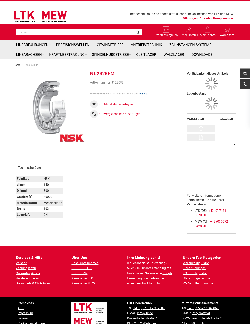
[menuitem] (34, 45)
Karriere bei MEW (83, 283)
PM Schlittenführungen (199, 283)
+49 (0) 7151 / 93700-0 (149, 308)
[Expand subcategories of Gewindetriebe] (124, 45)
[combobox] (79, 32)
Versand (142, 93)
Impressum (25, 313)
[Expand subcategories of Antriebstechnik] (163, 45)
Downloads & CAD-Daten (33, 283)
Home (17, 65)
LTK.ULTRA (79, 273)
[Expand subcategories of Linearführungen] (50, 45)
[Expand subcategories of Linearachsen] (43, 54)
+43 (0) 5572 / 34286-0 (203, 308)
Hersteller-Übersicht (29, 278)
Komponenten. (223, 18)
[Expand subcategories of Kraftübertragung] (86, 54)
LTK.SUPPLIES (81, 268)
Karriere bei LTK (82, 278)
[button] (208, 32)
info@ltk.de (145, 313)
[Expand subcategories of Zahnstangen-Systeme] (212, 45)
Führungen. (190, 18)
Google (167, 273)
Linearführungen (194, 268)
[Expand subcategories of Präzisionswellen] (90, 45)
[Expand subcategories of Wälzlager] (185, 54)
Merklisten (189, 35)
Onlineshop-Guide (28, 273)
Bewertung (134, 278)
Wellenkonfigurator (196, 263)
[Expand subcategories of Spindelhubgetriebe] (130, 54)
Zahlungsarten (26, 268)
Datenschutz (26, 318)
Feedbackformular (148, 283)
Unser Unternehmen (84, 263)
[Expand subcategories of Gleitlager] (157, 54)
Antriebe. (205, 18)
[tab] (30, 167)
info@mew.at (201, 313)
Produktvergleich (166, 35)
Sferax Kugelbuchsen (197, 278)
